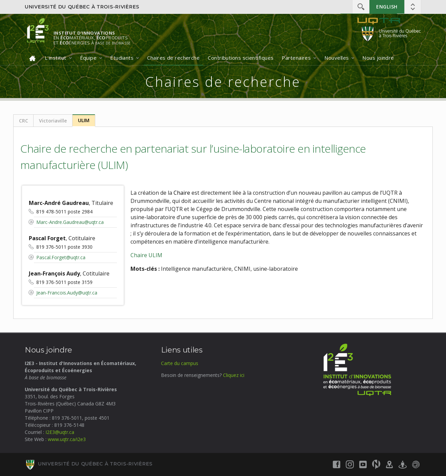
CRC (23, 120)
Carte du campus (179, 363)
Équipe (88, 57)
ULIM (83, 120)
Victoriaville (53, 120)
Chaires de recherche (173, 57)
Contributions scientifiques (240, 57)
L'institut (55, 57)
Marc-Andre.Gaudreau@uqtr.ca (70, 222)
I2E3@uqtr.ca (59, 432)
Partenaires (296, 57)
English (387, 6)
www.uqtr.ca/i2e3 (67, 439)
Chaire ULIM (146, 255)
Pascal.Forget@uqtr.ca (60, 257)
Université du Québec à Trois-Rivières (82, 7)
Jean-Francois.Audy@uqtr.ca (66, 292)
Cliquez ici (233, 375)
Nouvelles (336, 57)
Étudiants (122, 57)
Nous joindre (378, 57)
